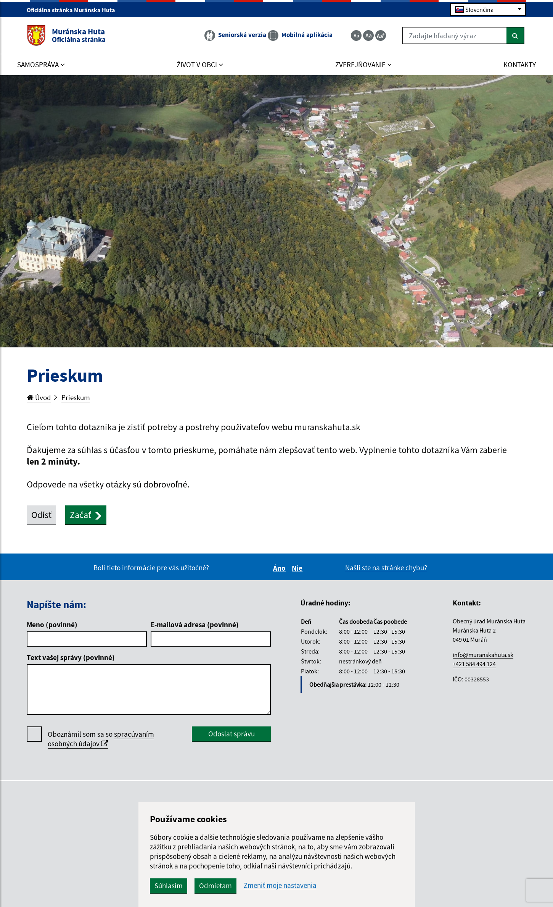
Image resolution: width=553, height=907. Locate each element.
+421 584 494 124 (474, 664)
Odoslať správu (231, 733)
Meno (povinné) (52, 624)
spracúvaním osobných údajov (101, 738)
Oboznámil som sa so (101, 739)
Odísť (41, 515)
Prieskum (75, 397)
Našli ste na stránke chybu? (386, 567)
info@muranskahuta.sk (483, 654)
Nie (298, 568)
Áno (280, 568)
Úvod (39, 397)
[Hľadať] (515, 35)
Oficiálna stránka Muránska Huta (74, 10)
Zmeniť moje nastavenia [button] (280, 885)
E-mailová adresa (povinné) (195, 624)
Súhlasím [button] (168, 885)
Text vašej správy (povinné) (71, 657)
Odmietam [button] (215, 885)
